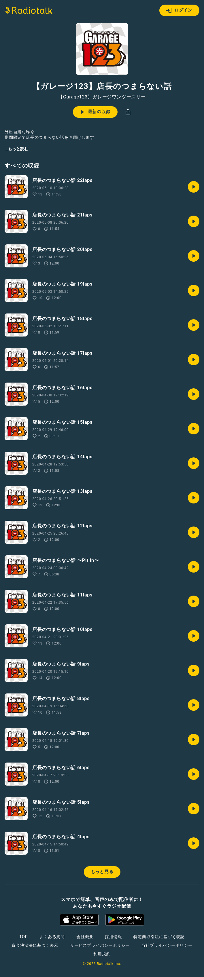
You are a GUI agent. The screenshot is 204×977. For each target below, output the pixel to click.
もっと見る (102, 871)
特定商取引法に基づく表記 (159, 936)
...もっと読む (16, 149)
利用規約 (101, 954)
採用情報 (113, 936)
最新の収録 (95, 112)
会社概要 (84, 936)
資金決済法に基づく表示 (35, 945)
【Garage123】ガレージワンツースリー (102, 97)
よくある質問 (52, 936)
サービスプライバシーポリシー (100, 945)
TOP (23, 936)
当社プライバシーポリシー (166, 945)
